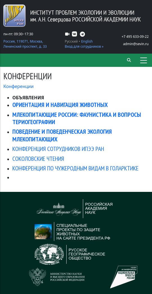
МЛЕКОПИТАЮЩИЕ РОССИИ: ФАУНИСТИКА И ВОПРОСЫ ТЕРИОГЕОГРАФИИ (76, 118)
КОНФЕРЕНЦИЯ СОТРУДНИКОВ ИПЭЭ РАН (58, 149)
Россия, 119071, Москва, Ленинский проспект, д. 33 (25, 44)
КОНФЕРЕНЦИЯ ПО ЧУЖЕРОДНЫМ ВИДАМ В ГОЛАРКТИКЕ (75, 168)
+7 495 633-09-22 (135, 36)
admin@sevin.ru (136, 43)
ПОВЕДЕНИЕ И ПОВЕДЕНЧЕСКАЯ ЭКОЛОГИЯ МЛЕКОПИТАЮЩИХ (62, 135)
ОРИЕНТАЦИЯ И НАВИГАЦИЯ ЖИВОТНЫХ (60, 105)
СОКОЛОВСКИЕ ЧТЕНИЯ (38, 159)
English (87, 41)
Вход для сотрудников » (84, 46)
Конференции (18, 86)
